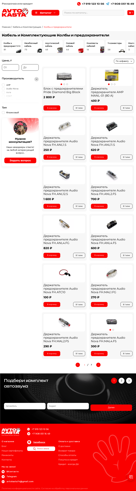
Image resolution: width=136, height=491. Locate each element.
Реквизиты (7, 452)
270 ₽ (95, 299)
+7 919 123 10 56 (90, 4)
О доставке (64, 443)
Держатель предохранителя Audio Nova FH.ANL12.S (60, 191)
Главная (6, 27)
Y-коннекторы (115, 43)
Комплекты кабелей (92, 44)
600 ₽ (95, 250)
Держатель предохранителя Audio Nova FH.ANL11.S (108, 141)
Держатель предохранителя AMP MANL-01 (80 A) (107, 92)
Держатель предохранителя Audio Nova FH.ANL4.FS (108, 241)
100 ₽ (47, 299)
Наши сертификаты (12, 448)
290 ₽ (47, 349)
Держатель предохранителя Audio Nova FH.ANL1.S (60, 141)
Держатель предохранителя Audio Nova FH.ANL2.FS (108, 191)
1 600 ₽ (48, 200)
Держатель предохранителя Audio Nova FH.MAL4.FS (108, 340)
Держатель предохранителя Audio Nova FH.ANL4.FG (60, 241)
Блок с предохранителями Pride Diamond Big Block (63, 90)
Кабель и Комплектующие (27, 27)
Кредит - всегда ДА (68, 461)
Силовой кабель (70, 44)
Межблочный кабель (31, 44)
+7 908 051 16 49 (120, 4)
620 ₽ (95, 150)
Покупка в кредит (68, 457)
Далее (111, 408)
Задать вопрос (20, 160)
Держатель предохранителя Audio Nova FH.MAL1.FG (108, 290)
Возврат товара (66, 448)
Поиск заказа (41, 446)
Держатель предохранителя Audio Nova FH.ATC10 (60, 290)
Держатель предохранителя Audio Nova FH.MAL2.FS (60, 340)
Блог (4, 443)
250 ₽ (47, 150)
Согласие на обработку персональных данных (66, 486)
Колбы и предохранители (58, 27)
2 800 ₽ (49, 97)
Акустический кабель (52, 44)
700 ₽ (95, 200)
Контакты (7, 457)
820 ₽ (47, 250)
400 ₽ (95, 101)
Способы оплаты (67, 452)
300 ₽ (95, 349)
